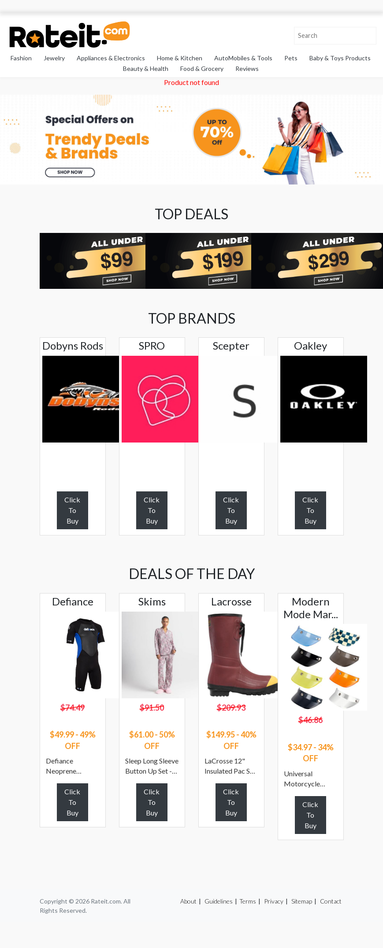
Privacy (273, 901)
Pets (290, 58)
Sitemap (301, 901)
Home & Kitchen (179, 58)
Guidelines (219, 901)
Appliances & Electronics (111, 58)
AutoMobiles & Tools (243, 58)
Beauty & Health (145, 68)
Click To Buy (72, 510)
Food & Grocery (201, 68)
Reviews (247, 68)
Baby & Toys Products (340, 58)
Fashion (21, 58)
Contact (331, 901)
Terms (247, 901)
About (188, 901)
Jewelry (54, 58)
